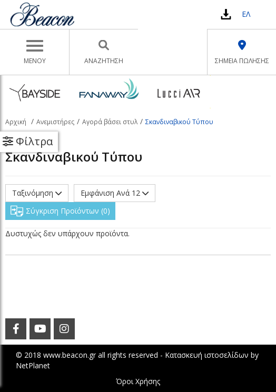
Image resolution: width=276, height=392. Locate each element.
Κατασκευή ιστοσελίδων (207, 355)
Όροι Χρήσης (138, 381)
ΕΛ (246, 14)
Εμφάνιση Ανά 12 (115, 193)
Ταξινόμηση (37, 193)
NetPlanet (33, 365)
